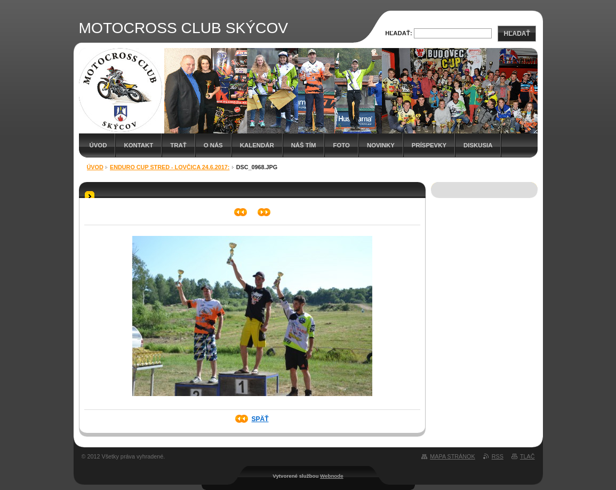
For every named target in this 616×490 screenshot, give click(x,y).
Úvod (98, 145)
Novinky (381, 145)
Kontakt (138, 145)
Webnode (331, 476)
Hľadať (516, 33)
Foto (341, 145)
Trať (178, 145)
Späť (259, 419)
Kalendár (257, 145)
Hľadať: (398, 33)
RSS (497, 456)
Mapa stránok (452, 456)
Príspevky (429, 145)
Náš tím (303, 145)
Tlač (527, 456)
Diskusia (477, 145)
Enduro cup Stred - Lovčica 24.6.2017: (169, 167)
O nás (213, 145)
